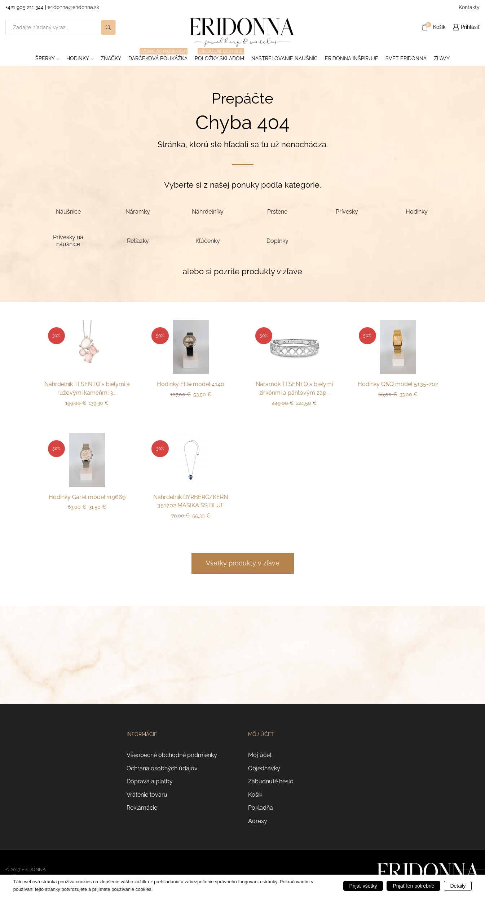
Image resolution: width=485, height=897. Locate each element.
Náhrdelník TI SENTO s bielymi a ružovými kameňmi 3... (87, 388)
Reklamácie (142, 807)
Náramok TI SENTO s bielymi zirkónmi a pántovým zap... (294, 388)
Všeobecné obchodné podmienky (172, 755)
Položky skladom (219, 56)
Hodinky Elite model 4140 (190, 384)
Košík (255, 794)
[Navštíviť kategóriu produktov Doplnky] (277, 240)
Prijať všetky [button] (363, 886)
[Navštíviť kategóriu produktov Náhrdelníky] (207, 211)
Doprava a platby (150, 781)
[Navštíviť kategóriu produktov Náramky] (138, 211)
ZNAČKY (111, 58)
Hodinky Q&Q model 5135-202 (398, 384)
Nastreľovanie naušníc (284, 58)
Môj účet (260, 755)
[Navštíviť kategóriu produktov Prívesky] (347, 211)
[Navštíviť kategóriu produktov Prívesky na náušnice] (68, 241)
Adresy (257, 821)
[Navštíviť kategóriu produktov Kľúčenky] (207, 240)
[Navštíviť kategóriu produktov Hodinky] (416, 211)
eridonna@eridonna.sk (73, 7)
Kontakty (469, 7)
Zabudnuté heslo (271, 781)
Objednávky (264, 768)
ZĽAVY (442, 58)
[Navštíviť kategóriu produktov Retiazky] (138, 240)
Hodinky (79, 58)
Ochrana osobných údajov (162, 768)
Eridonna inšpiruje (351, 58)
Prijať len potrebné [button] (413, 886)
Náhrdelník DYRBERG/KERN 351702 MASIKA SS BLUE (190, 501)
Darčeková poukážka (158, 56)
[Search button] (108, 27)
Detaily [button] (458, 886)
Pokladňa (260, 807)
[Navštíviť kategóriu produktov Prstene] (277, 211)
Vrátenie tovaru (147, 794)
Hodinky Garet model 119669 (87, 497)
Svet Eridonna (406, 58)
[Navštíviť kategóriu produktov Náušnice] (68, 211)
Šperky (47, 58)
